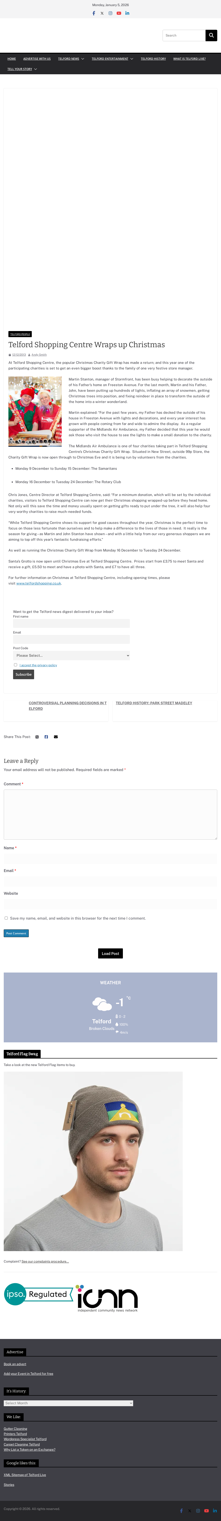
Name (10, 848)
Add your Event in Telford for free (28, 1374)
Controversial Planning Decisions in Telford (68, 706)
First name (21, 616)
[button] (81, 59)
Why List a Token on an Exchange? (29, 1449)
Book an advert (15, 1364)
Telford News (68, 59)
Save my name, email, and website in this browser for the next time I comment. (78, 918)
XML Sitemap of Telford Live (25, 1475)
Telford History (153, 59)
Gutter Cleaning (15, 1429)
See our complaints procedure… (45, 1261)
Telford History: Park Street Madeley (154, 703)
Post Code (20, 648)
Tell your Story (19, 69)
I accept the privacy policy (38, 665)
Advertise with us (37, 59)
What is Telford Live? (189, 59)
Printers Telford (15, 1434)
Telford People (20, 334)
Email (17, 632)
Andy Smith (39, 354)
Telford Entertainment (110, 59)
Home (11, 59)
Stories (9, 1485)
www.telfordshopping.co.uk (38, 583)
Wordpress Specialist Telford (25, 1439)
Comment (13, 784)
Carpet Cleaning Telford (22, 1444)
